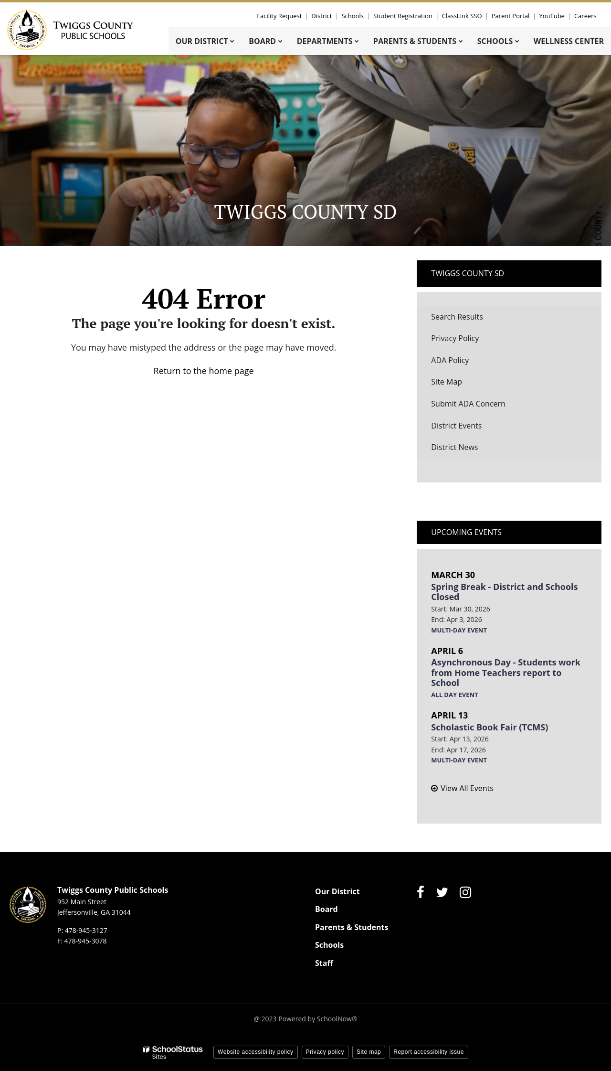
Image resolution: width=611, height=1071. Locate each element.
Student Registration (405, 15)
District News (454, 447)
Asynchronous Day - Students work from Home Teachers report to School (505, 672)
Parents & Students (351, 927)
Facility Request (283, 15)
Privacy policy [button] (325, 1052)
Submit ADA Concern (468, 403)
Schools (355, 15)
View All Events (467, 788)
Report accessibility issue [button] (428, 1052)
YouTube (552, 15)
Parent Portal (512, 15)
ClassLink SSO (464, 15)
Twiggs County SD (467, 273)
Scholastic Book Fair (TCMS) (489, 727)
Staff (324, 963)
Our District (337, 891)
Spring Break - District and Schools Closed (504, 592)
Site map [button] (369, 1052)
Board (326, 909)
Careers (585, 15)
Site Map (446, 381)
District (325, 15)
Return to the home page (204, 370)
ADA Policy (450, 360)
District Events (456, 425)
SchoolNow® (337, 1018)
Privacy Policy (455, 338)
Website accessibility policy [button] (256, 1052)
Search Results (457, 316)
